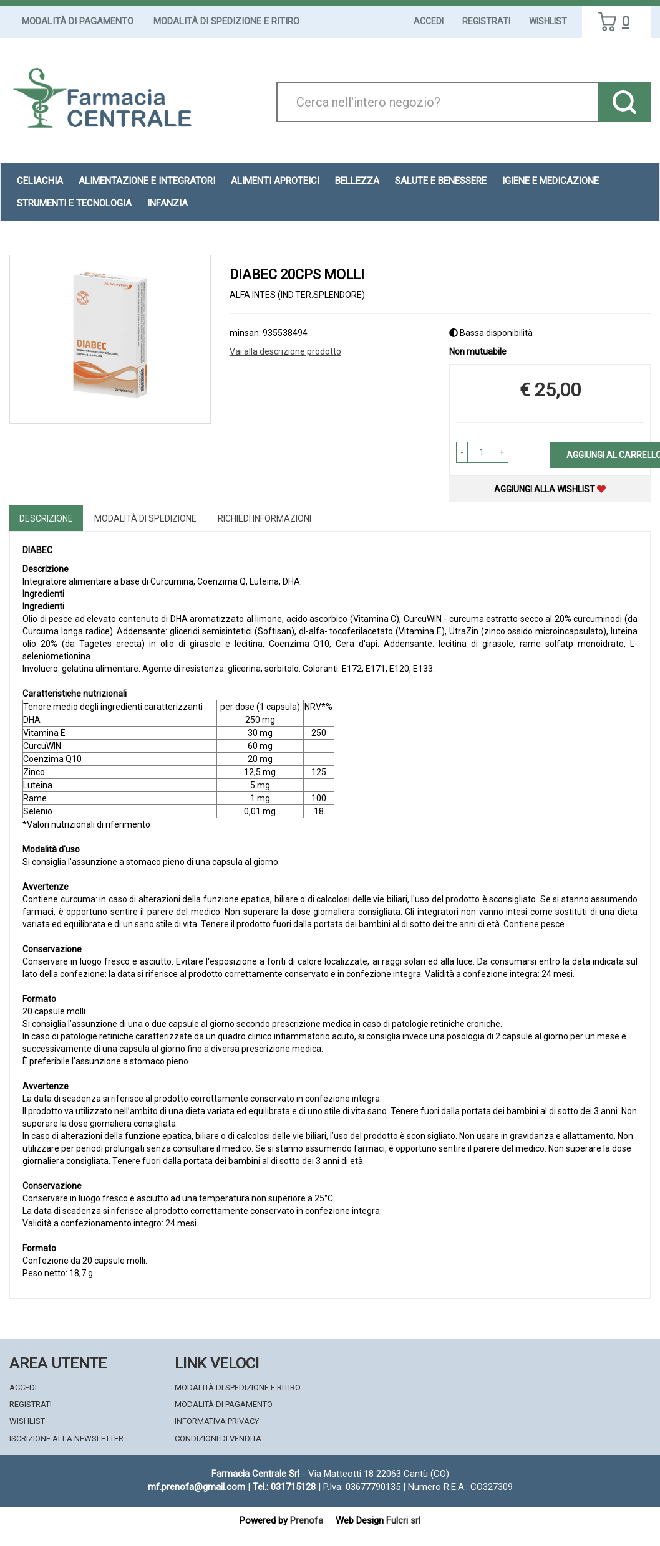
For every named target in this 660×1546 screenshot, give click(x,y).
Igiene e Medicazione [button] (550, 180)
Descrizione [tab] (46, 518)
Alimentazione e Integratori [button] (147, 180)
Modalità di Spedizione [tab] (145, 518)
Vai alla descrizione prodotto (285, 351)
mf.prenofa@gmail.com (196, 1486)
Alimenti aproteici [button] (275, 180)
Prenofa (306, 1520)
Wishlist (548, 21)
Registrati (486, 21)
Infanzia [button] (167, 203)
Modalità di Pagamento (77, 21)
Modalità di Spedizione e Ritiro (226, 21)
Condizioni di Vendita (218, 1438)
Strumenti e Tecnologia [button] (74, 203)
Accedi (429, 21)
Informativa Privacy (217, 1421)
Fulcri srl (403, 1520)
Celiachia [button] (40, 180)
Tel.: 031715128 (284, 1486)
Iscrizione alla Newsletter (66, 1438)
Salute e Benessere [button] (441, 180)
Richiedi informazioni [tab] (264, 518)
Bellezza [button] (357, 180)
